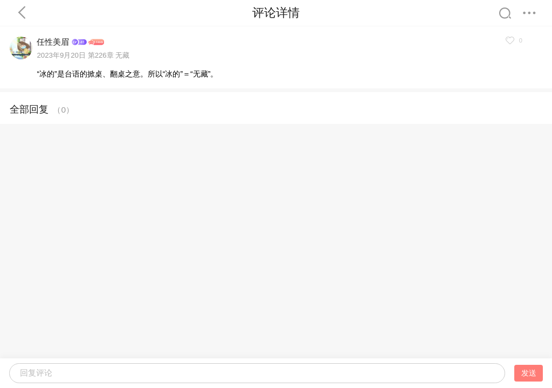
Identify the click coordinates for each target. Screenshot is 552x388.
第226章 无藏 (109, 55)
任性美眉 (53, 41)
